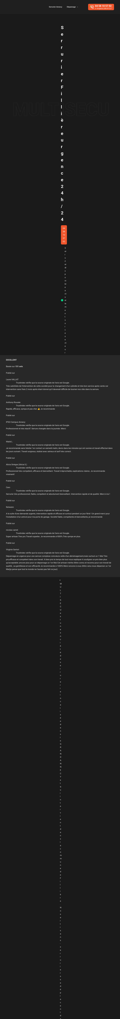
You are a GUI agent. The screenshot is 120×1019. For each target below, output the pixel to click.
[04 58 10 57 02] (101, 7)
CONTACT (22, 920)
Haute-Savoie (53, 972)
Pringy (69, 977)
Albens (65, 959)
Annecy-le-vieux (55, 963)
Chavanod (80, 963)
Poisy (60, 977)
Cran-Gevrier (93, 963)
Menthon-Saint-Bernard (94, 972)
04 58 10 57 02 (60, 293)
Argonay (68, 963)
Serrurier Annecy (55, 7)
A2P (70, 673)
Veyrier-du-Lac (74, 981)
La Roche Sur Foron (71, 972)
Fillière (83, 968)
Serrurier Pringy (54, 780)
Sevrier (103, 977)
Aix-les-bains (53, 959)
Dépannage (73, 7)
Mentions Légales (106, 1013)
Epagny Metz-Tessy (68, 968)
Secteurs (93, 1013)
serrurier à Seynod (27, 269)
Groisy (102, 968)
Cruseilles (107, 963)
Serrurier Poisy (71, 780)
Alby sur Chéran (79, 959)
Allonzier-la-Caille (97, 959)
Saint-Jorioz (91, 977)
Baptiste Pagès (46, 1012)
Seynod (51, 981)
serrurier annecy (82, 282)
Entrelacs (52, 968)
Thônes (61, 981)
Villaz (86, 981)
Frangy (92, 968)
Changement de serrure (30, 459)
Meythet (51, 977)
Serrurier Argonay (35, 780)
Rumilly (79, 977)
